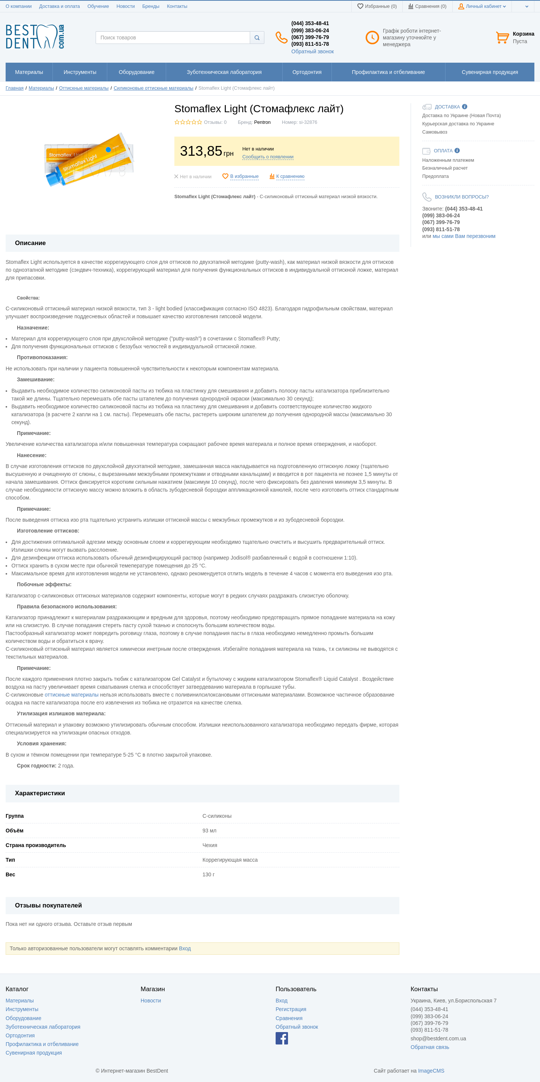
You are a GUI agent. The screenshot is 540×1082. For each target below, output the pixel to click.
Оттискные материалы (84, 88)
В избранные (244, 176)
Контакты (177, 6)
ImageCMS (431, 1071)
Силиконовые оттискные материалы (153, 88)
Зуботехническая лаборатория (43, 1027)
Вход (185, 948)
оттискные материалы (72, 695)
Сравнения (289, 1018)
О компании (19, 6)
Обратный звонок (312, 51)
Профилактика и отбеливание (42, 1044)
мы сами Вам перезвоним (464, 236)
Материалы (41, 88)
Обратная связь (430, 1047)
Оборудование (23, 1018)
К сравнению (290, 176)
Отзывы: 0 (215, 122)
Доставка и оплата (59, 6)
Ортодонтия (20, 1035)
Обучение (98, 6)
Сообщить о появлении (267, 157)
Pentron (262, 122)
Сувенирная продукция (34, 1053)
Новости (126, 6)
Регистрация (291, 1009)
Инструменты (22, 1009)
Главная (15, 88)
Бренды (150, 6)
